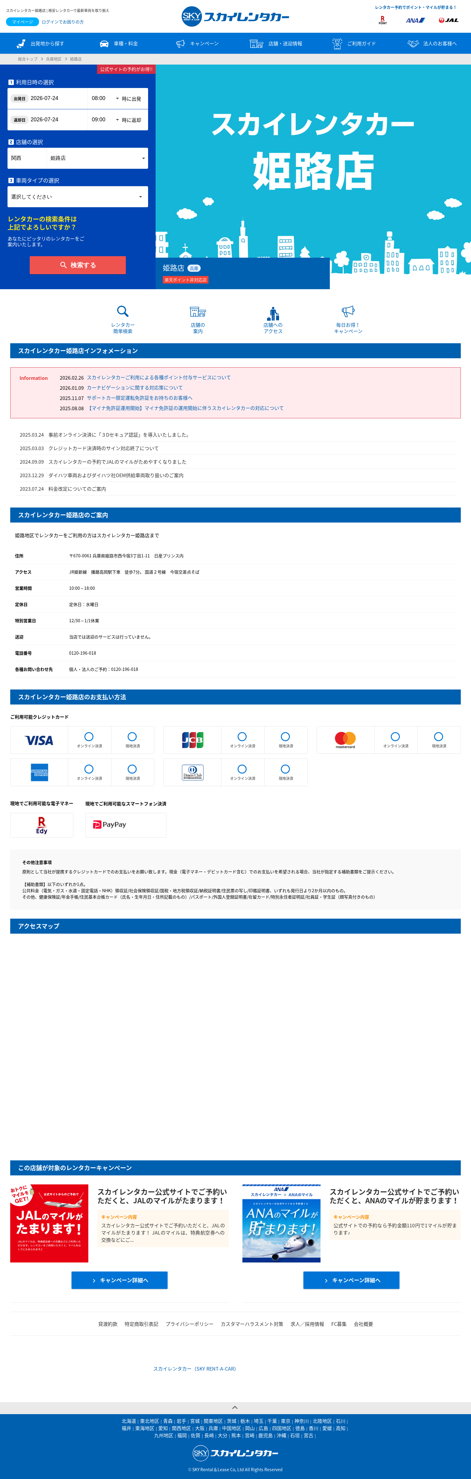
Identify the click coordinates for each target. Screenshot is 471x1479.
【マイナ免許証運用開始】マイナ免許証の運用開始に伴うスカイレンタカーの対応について (185, 407)
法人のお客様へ (431, 44)
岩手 (181, 1420)
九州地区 (163, 1435)
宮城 (195, 1420)
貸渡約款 (107, 1323)
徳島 (300, 1428)
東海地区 (144, 1428)
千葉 (272, 1420)
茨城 (231, 1420)
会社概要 (363, 1323)
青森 (168, 1420)
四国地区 (281, 1428)
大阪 (200, 1428)
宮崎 (249, 1435)
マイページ (22, 22)
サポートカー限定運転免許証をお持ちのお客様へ (140, 397)
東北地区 (149, 1420)
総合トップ (28, 58)
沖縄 (281, 1435)
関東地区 (213, 1420)
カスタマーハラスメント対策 (252, 1323)
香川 (313, 1428)
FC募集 (339, 1323)
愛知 (163, 1428)
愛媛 (327, 1428)
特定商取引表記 (141, 1323)
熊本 (236, 1435)
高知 (340, 1428)
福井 (126, 1428)
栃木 (245, 1420)
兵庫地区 (54, 58)
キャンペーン (196, 43)
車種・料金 (118, 43)
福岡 (182, 1435)
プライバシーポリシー (190, 1323)
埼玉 (258, 1420)
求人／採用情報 (307, 1323)
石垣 (295, 1435)
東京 (285, 1420)
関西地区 (181, 1428)
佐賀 (195, 1435)
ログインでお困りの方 (63, 22)
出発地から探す (39, 43)
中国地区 (231, 1428)
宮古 (308, 1435)
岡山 (250, 1428)
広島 (263, 1428)
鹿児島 (265, 1435)
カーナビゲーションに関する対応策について (135, 387)
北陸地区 (322, 1420)
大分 (222, 1435)
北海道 (129, 1420)
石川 (340, 1420)
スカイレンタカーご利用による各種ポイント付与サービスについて (159, 377)
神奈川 (301, 1420)
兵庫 (213, 1428)
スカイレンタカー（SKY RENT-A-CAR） (196, 1368)
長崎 (209, 1435)
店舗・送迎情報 (275, 44)
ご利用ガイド (353, 44)
